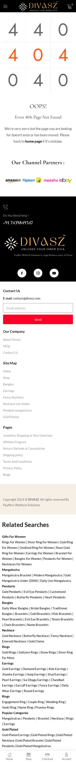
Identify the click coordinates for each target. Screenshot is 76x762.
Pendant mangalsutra (17, 410)
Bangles (8, 384)
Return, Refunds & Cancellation (24, 448)
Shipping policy (13, 455)
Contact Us (10, 352)
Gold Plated (11, 417)
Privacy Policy (12, 468)
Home (7, 371)
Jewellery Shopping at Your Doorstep (27, 435)
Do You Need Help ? (16, 215)
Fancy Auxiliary (13, 397)
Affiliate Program (14, 442)
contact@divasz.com (26, 298)
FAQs (6, 346)
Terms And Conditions (17, 461)
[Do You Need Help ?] (5, 207)
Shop (6, 377)
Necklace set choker (16, 404)
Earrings (8, 391)
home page (33, 141)
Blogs (7, 474)
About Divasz (12, 339)
